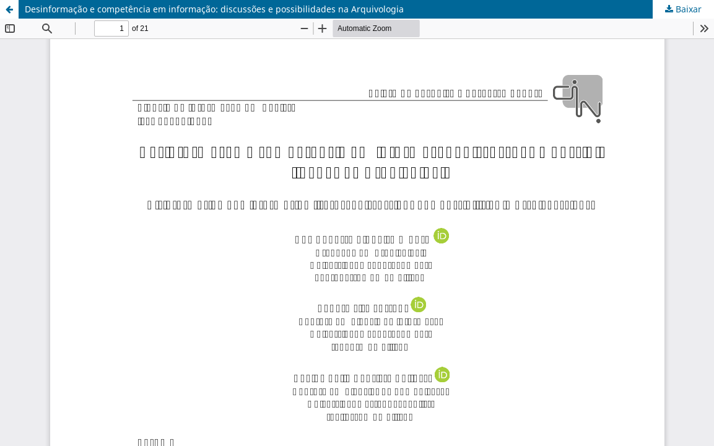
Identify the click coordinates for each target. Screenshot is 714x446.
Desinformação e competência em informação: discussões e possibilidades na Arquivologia (214, 9)
